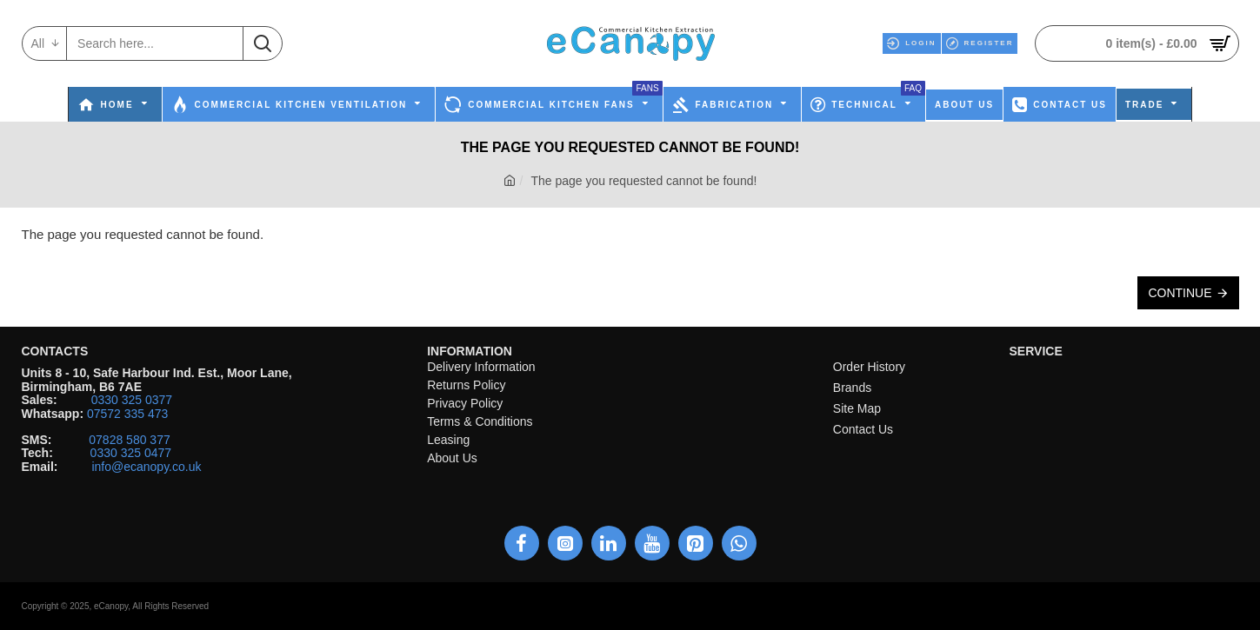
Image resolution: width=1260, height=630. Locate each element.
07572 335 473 (127, 414)
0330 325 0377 (131, 400)
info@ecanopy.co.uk (146, 467)
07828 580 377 (129, 440)
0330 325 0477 (130, 453)
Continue (1179, 293)
